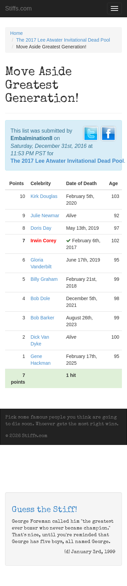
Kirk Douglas (43, 196)
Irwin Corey (43, 240)
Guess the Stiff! (44, 510)
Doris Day (40, 228)
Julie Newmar (44, 215)
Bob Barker (42, 317)
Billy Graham (44, 279)
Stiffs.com (18, 8)
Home (16, 33)
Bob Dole (40, 298)
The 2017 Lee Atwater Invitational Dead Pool (63, 40)
